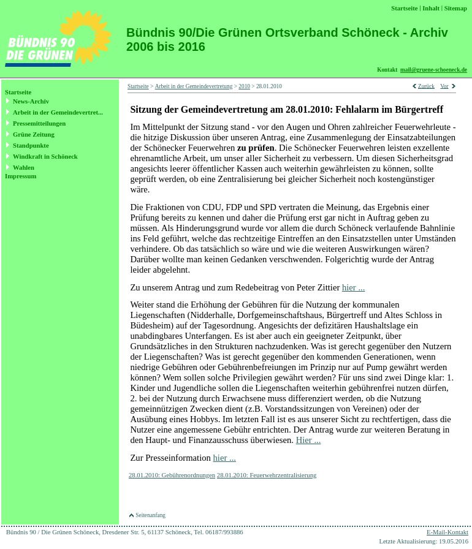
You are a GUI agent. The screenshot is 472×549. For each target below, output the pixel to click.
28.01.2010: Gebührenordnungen (172, 475)
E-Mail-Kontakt (447, 532)
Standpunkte (31, 145)
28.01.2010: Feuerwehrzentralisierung (266, 475)
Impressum (20, 176)
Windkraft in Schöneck (45, 156)
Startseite (18, 92)
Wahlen (23, 167)
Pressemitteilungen (39, 123)
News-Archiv (31, 101)
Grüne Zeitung (34, 134)
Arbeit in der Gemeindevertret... (58, 112)
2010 (244, 86)
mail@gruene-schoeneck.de (433, 70)
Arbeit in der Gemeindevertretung (194, 86)
